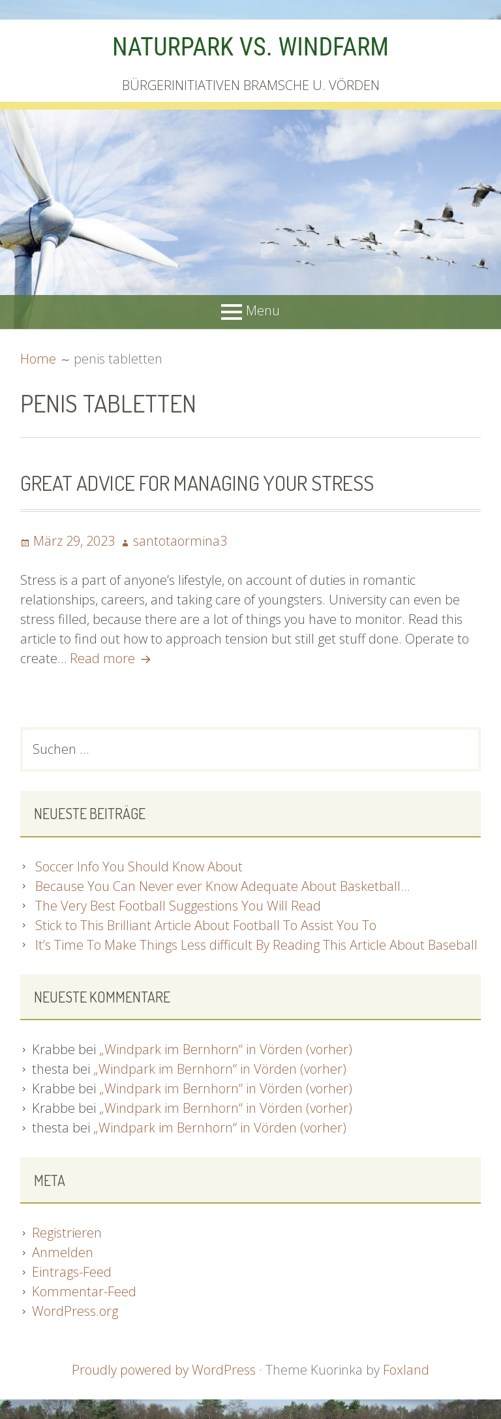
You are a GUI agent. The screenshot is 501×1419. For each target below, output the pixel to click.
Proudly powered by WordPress (164, 1370)
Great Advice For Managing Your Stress (197, 482)
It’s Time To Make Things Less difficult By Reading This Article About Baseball (256, 945)
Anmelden (62, 1252)
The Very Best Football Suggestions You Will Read (178, 905)
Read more (112, 658)
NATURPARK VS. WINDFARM (250, 47)
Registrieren (67, 1232)
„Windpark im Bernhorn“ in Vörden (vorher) (225, 1049)
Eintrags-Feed (72, 1272)
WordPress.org (75, 1311)
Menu (263, 310)
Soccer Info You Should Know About (139, 866)
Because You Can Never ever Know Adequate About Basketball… (222, 886)
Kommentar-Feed (84, 1291)
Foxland (406, 1370)
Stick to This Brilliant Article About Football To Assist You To (205, 925)
